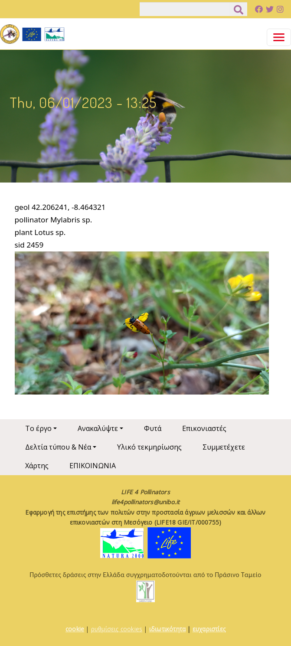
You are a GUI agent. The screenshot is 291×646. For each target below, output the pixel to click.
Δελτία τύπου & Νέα (58, 447)
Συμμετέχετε (224, 447)
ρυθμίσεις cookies (116, 629)
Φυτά (152, 428)
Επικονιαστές (204, 428)
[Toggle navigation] (279, 37)
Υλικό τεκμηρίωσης (149, 447)
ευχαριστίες (209, 629)
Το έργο (38, 428)
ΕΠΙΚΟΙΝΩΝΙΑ (92, 465)
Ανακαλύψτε (98, 428)
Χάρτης (37, 465)
